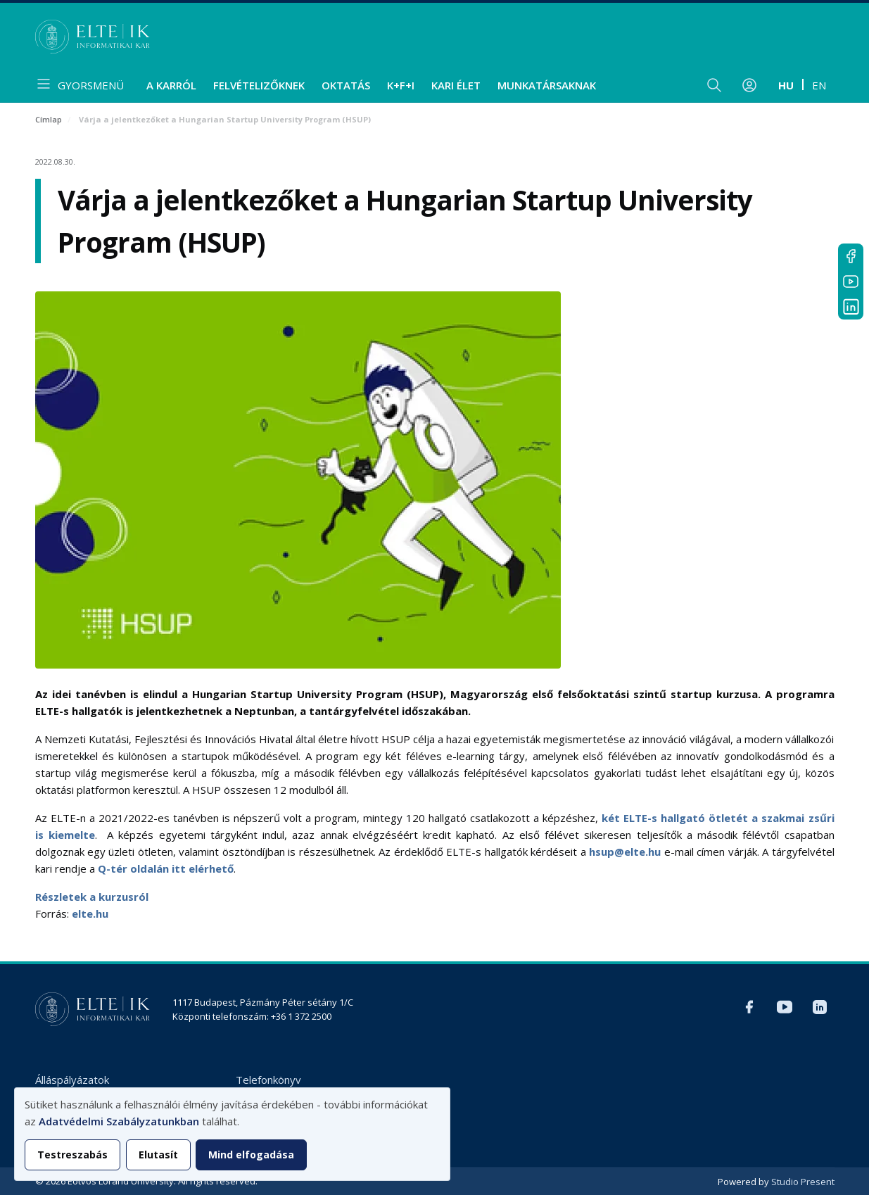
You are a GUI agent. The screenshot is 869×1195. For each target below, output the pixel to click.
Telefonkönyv (268, 1080)
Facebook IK (850, 256)
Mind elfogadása (251, 1154)
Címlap (48, 119)
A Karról (171, 85)
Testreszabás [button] (72, 1154)
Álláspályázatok (72, 1080)
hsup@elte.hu (625, 852)
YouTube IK (850, 281)
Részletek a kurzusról (91, 897)
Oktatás (346, 85)
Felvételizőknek (259, 85)
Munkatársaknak (546, 85)
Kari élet (456, 85)
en (819, 85)
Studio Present (803, 1181)
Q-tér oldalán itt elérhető (166, 868)
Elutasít (158, 1154)
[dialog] (232, 1134)
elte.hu (90, 913)
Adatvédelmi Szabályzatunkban (119, 1121)
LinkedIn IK (850, 307)
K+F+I (400, 85)
